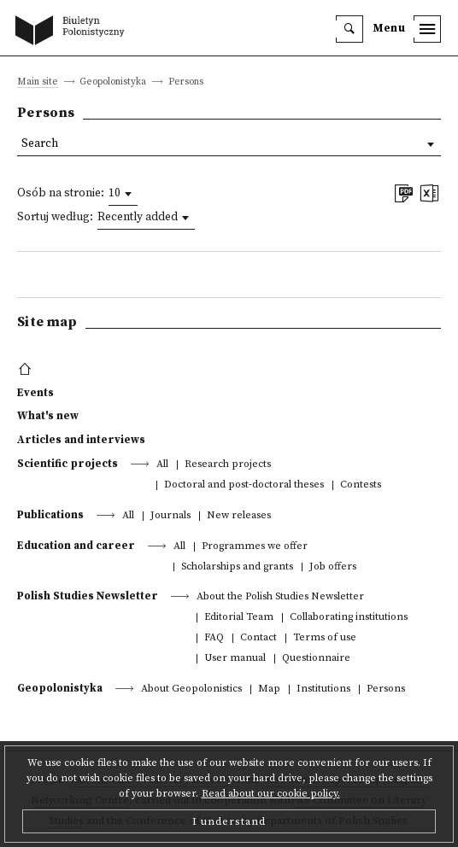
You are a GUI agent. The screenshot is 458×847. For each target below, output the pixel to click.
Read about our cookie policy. (271, 793)
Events (35, 393)
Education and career (76, 545)
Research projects (228, 465)
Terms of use (324, 638)
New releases (239, 516)
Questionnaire (316, 658)
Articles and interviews (81, 440)
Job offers (332, 567)
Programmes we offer (255, 547)
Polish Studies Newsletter (87, 596)
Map (269, 689)
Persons (386, 689)
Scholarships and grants (237, 567)
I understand (229, 821)
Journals (170, 516)
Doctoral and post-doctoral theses (244, 485)
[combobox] (123, 194)
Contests (360, 485)
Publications (50, 515)
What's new (48, 416)
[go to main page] (73, 31)
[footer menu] (27, 369)
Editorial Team (238, 617)
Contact (258, 638)
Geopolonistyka (60, 688)
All (162, 465)
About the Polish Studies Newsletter (280, 597)
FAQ (214, 638)
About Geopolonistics (191, 689)
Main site (37, 82)
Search (39, 144)
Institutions (323, 689)
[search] (349, 29)
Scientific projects (67, 463)
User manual (235, 658)
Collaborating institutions (349, 617)
